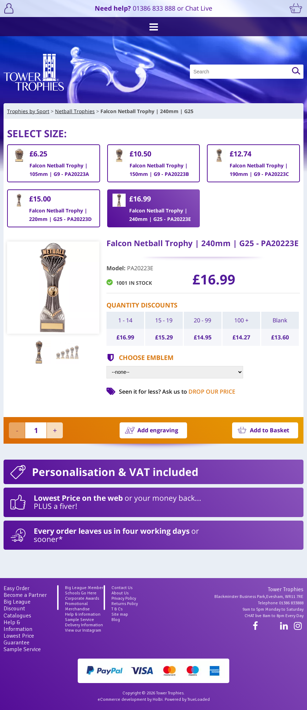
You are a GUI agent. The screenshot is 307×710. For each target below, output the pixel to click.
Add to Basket (269, 430)
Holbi (158, 699)
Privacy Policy (123, 598)
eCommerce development (122, 699)
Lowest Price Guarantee (19, 639)
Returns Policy (124, 603)
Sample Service (22, 649)
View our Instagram (83, 630)
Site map (119, 614)
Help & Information (18, 626)
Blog (115, 619)
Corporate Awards (82, 598)
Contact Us (121, 587)
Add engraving (157, 430)
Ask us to (198, 391)
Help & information (82, 614)
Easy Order (16, 588)
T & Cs (116, 609)
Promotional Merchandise (77, 606)
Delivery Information (84, 625)
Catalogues (17, 615)
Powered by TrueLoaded (187, 699)
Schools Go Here (81, 593)
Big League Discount (17, 605)
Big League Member (84, 587)
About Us (119, 593)
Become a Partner (25, 595)
